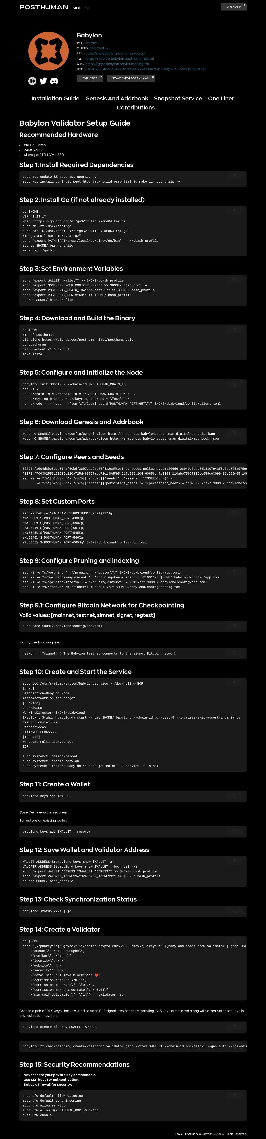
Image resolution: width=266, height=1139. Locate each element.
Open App (234, 6)
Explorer (94, 79)
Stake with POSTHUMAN (141, 79)
